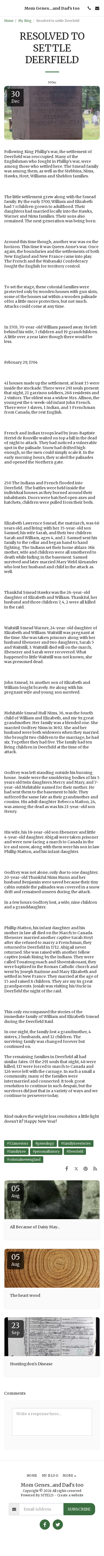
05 (15, 1191)
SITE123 (47, 1495)
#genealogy (44, 1143)
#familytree (16, 1151)
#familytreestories (76, 1143)
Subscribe (79, 1509)
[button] (6, 7)
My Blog (25, 21)
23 (15, 1328)
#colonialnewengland (23, 1160)
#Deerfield (75, 1151)
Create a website (70, 1495)
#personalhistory (46, 1151)
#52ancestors (17, 1143)
